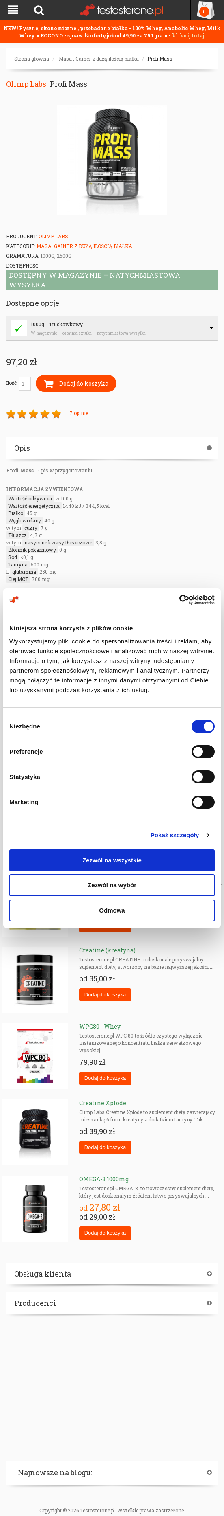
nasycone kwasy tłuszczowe (58, 542)
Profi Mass (159, 58)
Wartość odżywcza (30, 498)
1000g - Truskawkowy (57, 324)
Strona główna (31, 58)
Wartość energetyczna (34, 505)
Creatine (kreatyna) (107, 950)
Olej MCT (18, 579)
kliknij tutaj (188, 35)
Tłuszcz (17, 535)
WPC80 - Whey (100, 1026)
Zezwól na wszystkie (112, 860)
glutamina (24, 571)
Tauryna (18, 564)
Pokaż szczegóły (175, 834)
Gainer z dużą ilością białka (107, 58)
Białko (15, 513)
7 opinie (78, 413)
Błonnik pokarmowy (32, 549)
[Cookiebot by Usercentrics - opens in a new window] (179, 600)
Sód (12, 557)
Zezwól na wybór (112, 885)
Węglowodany (24, 520)
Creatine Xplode (102, 1103)
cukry (30, 527)
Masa (65, 58)
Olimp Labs (26, 84)
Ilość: (18, 384)
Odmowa (112, 910)
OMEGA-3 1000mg (104, 1179)
